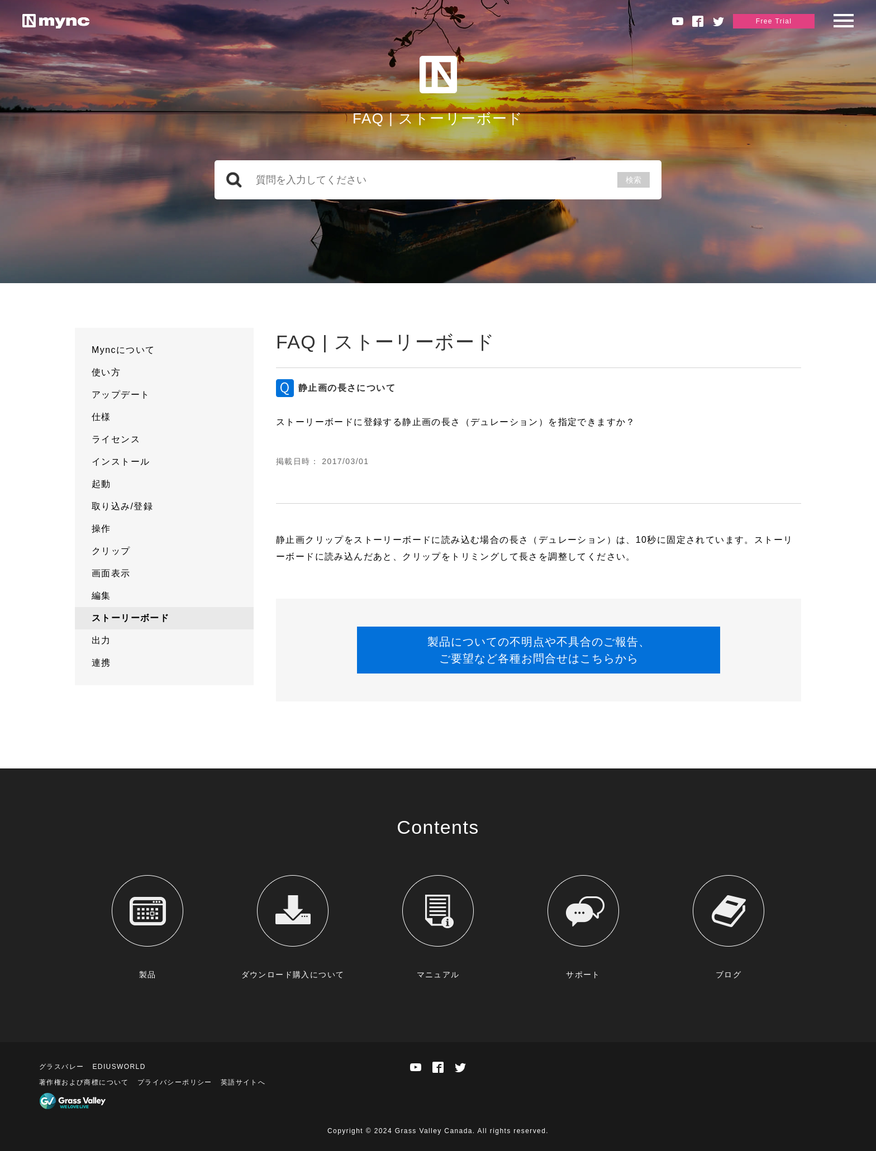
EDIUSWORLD (118, 1067)
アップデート (121, 394)
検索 (633, 179)
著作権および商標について (84, 1082)
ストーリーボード (130, 618)
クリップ (111, 551)
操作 (101, 528)
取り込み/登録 (122, 506)
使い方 (106, 372)
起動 (101, 484)
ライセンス (116, 439)
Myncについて (123, 350)
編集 (101, 595)
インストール (121, 461)
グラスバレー (61, 1067)
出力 (101, 640)
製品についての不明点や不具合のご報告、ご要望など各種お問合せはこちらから (538, 650)
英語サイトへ (243, 1082)
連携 (101, 662)
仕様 (101, 417)
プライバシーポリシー (174, 1082)
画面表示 (111, 573)
